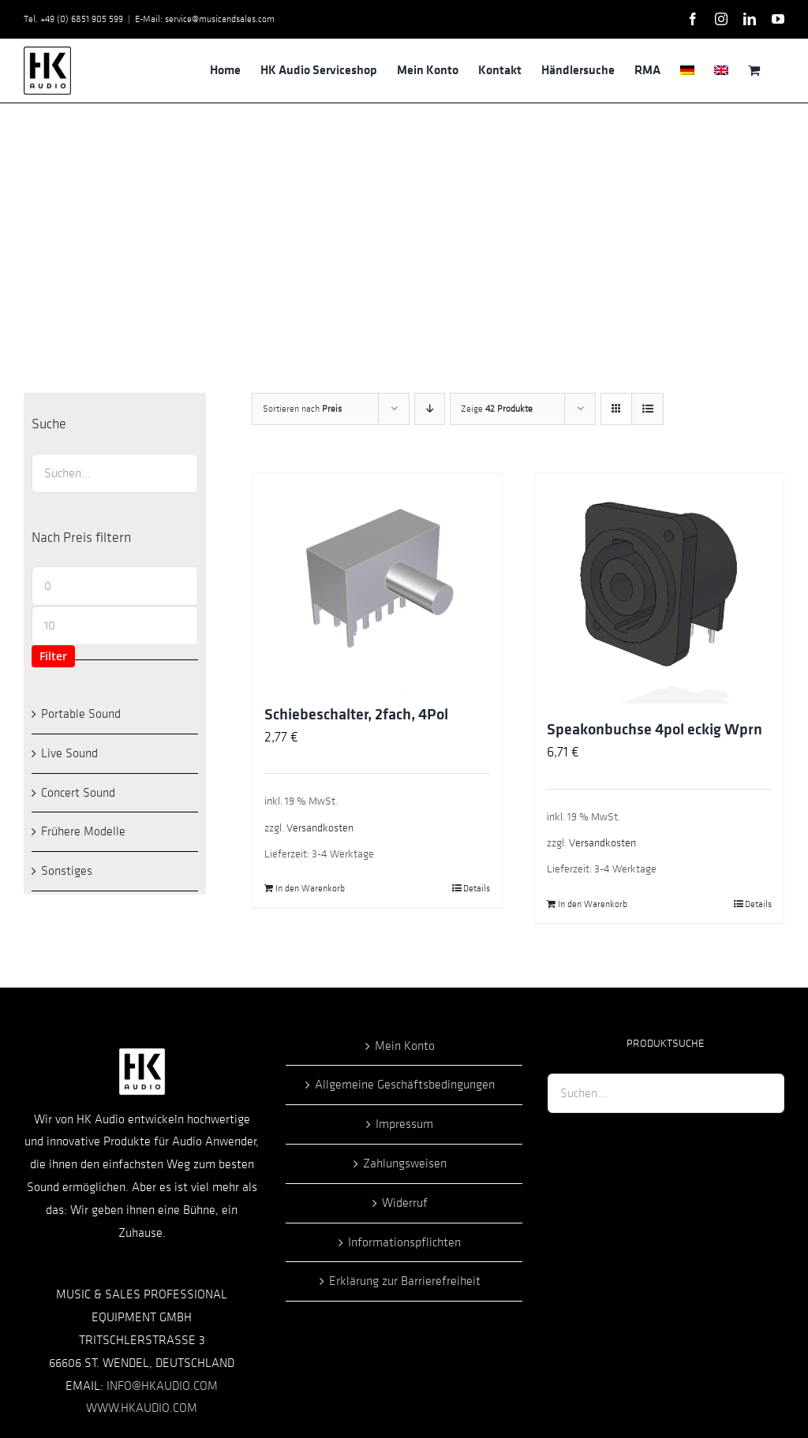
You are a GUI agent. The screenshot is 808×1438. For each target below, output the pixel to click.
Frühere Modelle (83, 831)
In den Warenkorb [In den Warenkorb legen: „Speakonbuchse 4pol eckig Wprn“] (592, 904)
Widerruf (405, 1203)
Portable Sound (81, 714)
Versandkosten (320, 827)
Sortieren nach (302, 408)
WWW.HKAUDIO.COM (141, 1408)
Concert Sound (78, 793)
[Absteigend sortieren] (429, 409)
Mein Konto (405, 1046)
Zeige (497, 408)
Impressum (404, 1124)
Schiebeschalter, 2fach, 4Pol (356, 714)
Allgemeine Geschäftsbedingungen (405, 1085)
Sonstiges (66, 871)
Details (476, 888)
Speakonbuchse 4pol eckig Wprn (654, 729)
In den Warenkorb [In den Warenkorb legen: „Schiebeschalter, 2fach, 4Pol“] (310, 888)
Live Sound (69, 753)
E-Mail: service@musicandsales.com (205, 19)
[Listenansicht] (647, 409)
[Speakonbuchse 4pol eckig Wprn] (659, 588)
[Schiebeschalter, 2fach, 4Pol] (376, 580)
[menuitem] (687, 70)
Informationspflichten (404, 1242)
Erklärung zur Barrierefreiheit (405, 1281)
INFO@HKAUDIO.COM (162, 1386)
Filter (53, 655)
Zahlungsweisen (405, 1163)
